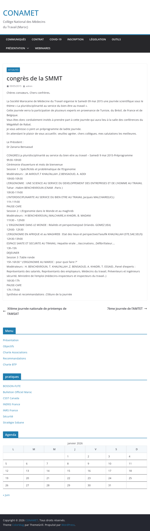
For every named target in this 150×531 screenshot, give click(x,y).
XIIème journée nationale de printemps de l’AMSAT (34, 311)
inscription (75, 39)
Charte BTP (10, 364)
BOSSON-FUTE (12, 386)
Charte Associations (15, 352)
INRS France (10, 410)
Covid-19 (55, 39)
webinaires (42, 48)
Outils (116, 39)
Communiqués (16, 39)
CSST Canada (11, 398)
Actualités (13, 69)
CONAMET (21, 13)
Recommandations (14, 358)
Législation (97, 39)
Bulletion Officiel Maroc (17, 392)
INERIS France (11, 404)
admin (29, 86)
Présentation (15, 48)
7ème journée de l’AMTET (127, 309)
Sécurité (8, 416)
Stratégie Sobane (13, 422)
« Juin (6, 495)
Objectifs (8, 346)
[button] (27, 48)
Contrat (38, 39)
